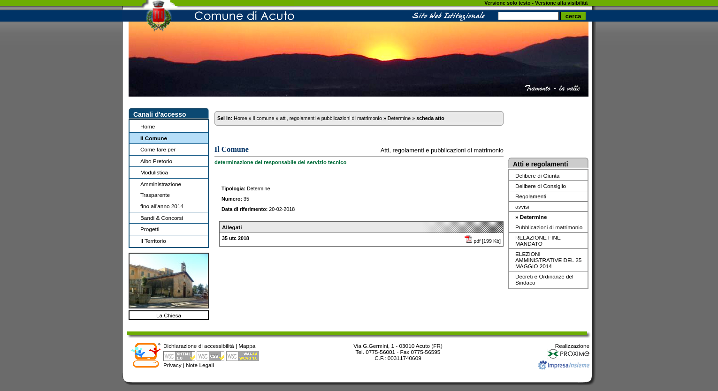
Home (147, 126)
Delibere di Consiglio (540, 186)
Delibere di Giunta (537, 176)
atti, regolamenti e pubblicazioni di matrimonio (331, 118)
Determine (399, 118)
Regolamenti (530, 196)
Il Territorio (153, 241)
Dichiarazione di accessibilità (198, 346)
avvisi (522, 206)
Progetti (150, 229)
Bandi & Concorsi (161, 218)
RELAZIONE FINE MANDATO (538, 240)
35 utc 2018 (235, 238)
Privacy (172, 365)
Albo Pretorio (156, 161)
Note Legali (200, 365)
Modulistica (154, 172)
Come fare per (158, 149)
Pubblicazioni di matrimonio (548, 227)
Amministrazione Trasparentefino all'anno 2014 (161, 195)
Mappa (246, 346)
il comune (264, 118)
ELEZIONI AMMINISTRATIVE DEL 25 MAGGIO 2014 (548, 260)
